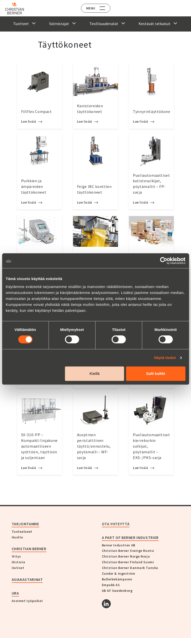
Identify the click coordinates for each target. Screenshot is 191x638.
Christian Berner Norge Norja (126, 556)
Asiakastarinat (27, 579)
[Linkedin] (106, 603)
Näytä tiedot (165, 357)
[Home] (18, 8)
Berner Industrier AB (118, 545)
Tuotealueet (22, 531)
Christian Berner (29, 548)
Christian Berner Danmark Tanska (130, 568)
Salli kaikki (155, 373)
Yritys (16, 556)
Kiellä (95, 373)
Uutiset (18, 568)
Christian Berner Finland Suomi (128, 562)
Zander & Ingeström (118, 573)
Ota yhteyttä (116, 523)
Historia (18, 562)
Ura (15, 593)
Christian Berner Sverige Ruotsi (128, 550)
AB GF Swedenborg (117, 590)
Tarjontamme (25, 523)
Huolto (17, 537)
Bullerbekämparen (117, 579)
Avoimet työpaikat (27, 601)
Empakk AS (111, 585)
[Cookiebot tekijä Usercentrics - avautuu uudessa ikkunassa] (163, 260)
